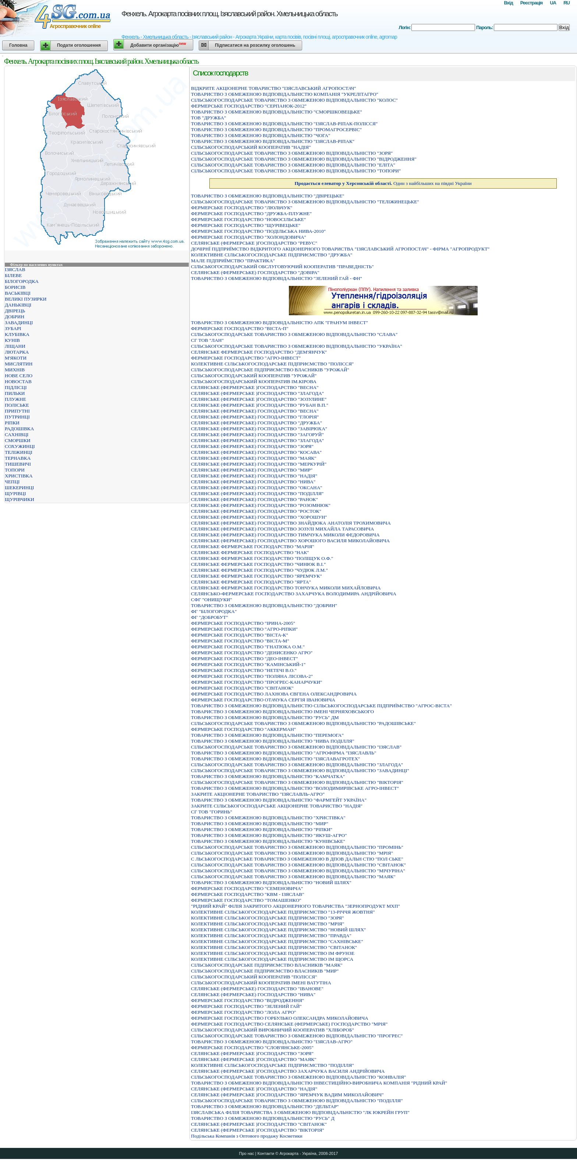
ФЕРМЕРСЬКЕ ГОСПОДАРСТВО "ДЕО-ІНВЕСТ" (244, 658)
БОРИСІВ (15, 287)
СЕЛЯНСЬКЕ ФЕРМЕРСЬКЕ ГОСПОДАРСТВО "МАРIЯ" (252, 546)
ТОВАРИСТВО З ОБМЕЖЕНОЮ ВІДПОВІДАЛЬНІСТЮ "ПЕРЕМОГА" (267, 735)
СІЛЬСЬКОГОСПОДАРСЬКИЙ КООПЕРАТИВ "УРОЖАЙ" (253, 375)
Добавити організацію (158, 45)
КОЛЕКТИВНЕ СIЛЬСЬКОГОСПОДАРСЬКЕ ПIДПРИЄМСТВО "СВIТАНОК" (274, 947)
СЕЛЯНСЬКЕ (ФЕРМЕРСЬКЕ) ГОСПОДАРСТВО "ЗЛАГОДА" (257, 440)
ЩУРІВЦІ (15, 493)
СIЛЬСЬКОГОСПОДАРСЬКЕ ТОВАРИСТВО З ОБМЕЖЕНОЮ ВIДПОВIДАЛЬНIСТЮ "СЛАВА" (294, 334)
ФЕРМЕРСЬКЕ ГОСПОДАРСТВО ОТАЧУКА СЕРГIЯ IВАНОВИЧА (263, 700)
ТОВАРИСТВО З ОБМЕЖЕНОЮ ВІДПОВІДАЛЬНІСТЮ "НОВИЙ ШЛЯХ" (271, 882)
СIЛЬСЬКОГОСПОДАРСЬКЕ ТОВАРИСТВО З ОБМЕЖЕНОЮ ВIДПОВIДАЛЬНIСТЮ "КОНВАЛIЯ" (298, 1077)
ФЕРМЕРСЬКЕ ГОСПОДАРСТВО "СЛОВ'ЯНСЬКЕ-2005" (252, 1047)
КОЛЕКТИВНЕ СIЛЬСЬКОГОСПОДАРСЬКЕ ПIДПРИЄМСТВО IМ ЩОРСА (272, 959)
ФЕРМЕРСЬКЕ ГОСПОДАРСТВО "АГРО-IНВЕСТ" (246, 358)
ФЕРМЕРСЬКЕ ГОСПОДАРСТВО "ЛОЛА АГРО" (243, 1012)
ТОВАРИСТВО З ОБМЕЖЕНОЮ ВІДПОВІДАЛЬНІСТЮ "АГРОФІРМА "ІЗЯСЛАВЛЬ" (283, 753)
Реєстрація (531, 3)
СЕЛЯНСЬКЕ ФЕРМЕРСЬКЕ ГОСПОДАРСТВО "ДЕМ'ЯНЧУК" (259, 352)
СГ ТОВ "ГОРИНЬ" (211, 812)
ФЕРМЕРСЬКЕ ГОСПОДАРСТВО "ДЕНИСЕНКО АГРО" (251, 652)
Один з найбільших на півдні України (382, 183)
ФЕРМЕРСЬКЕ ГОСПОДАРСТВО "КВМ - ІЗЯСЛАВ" (247, 894)
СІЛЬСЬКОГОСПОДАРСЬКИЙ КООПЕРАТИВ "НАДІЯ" (251, 147)
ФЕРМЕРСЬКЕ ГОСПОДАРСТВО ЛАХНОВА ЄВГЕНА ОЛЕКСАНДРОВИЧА (274, 694)
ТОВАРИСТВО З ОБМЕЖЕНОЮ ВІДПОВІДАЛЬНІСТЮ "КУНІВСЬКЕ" (268, 841)
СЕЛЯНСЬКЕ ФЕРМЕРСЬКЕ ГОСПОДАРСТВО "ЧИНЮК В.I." (258, 564)
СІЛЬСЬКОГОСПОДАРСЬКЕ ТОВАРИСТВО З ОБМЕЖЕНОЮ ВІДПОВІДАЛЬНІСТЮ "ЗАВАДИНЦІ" (300, 770)
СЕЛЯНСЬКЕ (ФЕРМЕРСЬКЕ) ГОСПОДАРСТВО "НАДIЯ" (254, 476)
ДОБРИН (14, 316)
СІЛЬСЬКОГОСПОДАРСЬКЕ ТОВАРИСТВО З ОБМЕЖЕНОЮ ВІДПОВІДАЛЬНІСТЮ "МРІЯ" (292, 853)
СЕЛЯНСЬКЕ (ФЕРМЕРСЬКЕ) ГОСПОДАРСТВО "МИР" (251, 470)
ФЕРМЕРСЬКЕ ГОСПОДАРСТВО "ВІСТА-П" (239, 328)
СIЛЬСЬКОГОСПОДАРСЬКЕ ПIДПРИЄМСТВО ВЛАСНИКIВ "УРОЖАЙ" (270, 369)
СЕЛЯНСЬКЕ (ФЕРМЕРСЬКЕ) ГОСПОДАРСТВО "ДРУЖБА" (256, 422)
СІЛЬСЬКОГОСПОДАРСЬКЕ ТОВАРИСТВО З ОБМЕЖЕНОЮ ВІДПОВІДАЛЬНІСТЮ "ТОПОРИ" (296, 171)
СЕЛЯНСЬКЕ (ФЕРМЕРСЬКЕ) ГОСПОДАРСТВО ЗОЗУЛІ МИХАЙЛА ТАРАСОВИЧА (282, 529)
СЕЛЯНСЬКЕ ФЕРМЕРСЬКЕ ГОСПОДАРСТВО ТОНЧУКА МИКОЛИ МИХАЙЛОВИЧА (286, 588)
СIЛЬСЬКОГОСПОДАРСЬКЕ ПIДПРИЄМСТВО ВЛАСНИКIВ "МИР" (265, 971)
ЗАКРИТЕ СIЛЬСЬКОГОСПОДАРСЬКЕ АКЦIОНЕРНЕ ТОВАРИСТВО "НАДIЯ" (276, 806)
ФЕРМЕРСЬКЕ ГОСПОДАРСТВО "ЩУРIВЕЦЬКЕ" (245, 225)
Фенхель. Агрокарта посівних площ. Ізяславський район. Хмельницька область (229, 14)
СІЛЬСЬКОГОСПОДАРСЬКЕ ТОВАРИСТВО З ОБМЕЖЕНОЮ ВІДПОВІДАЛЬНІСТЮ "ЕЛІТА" (293, 165)
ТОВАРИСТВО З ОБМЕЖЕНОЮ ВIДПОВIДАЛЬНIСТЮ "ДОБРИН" (264, 605)
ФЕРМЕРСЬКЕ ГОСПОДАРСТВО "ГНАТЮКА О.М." (248, 646)
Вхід (508, 3)
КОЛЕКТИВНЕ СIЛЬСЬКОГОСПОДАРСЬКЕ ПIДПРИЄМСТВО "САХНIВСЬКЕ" (277, 941)
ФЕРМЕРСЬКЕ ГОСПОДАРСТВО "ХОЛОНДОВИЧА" (248, 237)
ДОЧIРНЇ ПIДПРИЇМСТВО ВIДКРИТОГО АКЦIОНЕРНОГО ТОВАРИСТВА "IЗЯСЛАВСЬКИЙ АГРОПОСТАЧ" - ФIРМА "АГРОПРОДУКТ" (340, 249)
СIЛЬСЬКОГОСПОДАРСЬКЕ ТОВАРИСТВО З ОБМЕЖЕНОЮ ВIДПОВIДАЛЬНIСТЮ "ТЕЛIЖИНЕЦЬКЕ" (305, 201)
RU (566, 3)
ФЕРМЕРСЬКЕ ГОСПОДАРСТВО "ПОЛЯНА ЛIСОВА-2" (252, 676)
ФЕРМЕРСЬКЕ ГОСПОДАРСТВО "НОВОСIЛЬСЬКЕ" (248, 219)
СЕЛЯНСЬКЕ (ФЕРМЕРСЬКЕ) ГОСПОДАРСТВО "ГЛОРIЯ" (255, 417)
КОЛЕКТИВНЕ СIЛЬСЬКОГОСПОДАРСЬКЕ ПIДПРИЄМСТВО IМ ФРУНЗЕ (272, 953)
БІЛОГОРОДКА (22, 281)
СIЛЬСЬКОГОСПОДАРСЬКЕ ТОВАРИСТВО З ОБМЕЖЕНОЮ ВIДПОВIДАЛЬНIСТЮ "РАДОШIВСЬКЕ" (303, 723)
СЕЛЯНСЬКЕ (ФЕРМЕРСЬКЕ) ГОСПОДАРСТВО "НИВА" (253, 481)
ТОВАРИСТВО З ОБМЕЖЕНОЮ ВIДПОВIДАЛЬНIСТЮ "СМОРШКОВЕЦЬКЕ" (276, 112)
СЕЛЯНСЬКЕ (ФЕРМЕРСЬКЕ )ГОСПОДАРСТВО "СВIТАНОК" (259, 1124)
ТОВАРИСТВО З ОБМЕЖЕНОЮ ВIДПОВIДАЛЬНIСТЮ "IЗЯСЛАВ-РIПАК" (272, 141)
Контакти (265, 1153)
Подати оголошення (79, 45)
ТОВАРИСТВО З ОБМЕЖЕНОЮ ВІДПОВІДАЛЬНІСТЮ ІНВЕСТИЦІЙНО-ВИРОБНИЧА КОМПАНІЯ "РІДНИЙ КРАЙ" (319, 1083)
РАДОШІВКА (19, 428)
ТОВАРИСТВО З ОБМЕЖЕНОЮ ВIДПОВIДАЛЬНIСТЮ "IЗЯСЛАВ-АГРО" (272, 1041)
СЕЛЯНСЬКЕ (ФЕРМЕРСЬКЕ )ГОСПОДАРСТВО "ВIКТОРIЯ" (257, 1130)
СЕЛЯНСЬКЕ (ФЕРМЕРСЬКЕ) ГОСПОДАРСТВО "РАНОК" (254, 499)
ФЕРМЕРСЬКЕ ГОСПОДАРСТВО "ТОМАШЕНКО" (246, 900)
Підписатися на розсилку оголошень (255, 45)
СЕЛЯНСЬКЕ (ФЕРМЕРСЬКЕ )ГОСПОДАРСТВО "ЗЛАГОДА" (257, 393)
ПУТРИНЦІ (17, 417)
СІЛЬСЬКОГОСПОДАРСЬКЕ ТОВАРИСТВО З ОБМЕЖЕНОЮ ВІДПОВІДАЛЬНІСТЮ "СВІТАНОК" (298, 865)
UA (553, 3)
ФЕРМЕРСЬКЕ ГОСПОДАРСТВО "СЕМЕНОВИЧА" (247, 888)
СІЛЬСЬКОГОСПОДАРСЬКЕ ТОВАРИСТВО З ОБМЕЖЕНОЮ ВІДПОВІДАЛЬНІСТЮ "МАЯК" (293, 876)
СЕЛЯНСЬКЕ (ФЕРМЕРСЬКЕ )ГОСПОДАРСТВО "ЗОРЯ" (252, 1053)
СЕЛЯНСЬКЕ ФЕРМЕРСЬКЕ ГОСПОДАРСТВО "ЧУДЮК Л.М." (259, 570)
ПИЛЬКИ (15, 393)
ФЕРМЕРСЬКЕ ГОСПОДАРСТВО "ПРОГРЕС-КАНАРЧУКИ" (256, 682)
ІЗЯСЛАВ (15, 269)
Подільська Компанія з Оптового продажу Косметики (246, 1136)
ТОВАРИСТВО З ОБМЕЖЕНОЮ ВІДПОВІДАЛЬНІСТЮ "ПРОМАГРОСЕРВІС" (276, 129)
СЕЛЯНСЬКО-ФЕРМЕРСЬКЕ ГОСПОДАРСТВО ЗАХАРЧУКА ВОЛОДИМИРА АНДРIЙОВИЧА (293, 593)
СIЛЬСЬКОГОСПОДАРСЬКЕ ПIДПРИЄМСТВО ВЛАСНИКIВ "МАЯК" (267, 965)
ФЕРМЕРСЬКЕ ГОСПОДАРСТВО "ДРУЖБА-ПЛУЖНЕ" (251, 213)
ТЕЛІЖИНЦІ (18, 452)
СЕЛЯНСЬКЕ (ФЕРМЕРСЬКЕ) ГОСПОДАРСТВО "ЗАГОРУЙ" (257, 434)
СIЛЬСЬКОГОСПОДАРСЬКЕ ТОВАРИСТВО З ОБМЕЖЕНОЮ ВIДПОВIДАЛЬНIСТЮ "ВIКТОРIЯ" (297, 782)
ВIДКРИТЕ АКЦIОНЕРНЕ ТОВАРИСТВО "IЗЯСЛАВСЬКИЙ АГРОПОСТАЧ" (273, 88)
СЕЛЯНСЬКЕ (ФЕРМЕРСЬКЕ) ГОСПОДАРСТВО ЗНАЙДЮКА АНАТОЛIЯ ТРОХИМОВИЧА (291, 523)
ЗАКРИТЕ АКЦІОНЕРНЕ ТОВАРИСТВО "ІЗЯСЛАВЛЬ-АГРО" (258, 794)
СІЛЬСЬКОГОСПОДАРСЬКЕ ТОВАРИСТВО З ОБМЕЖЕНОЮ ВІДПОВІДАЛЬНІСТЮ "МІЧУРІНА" (298, 870)
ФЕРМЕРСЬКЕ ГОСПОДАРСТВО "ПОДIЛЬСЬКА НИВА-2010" (258, 231)
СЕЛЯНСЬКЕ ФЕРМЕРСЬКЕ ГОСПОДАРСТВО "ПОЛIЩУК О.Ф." (262, 558)
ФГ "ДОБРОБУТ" (209, 617)
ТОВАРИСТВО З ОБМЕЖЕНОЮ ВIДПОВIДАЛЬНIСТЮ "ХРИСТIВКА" (268, 817)
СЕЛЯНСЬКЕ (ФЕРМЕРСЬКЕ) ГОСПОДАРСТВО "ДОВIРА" (255, 272)
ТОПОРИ (15, 470)
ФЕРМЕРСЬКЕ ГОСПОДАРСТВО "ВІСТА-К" (239, 635)
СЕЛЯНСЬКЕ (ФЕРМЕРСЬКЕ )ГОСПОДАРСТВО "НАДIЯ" (254, 1089)
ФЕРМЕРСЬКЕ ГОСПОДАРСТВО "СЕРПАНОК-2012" (249, 106)
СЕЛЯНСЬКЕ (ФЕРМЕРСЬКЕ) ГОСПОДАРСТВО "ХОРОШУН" (259, 517)
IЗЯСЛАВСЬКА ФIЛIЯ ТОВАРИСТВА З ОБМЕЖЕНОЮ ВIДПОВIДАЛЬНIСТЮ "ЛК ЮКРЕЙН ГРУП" (300, 1112)
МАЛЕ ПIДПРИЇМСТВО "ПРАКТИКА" (233, 260)
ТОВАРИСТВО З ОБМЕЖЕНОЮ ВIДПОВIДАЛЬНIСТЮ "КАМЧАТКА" (268, 776)
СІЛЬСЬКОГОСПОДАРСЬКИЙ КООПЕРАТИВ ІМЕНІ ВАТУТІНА (261, 982)
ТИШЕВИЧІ (18, 464)
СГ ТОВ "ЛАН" (207, 340)
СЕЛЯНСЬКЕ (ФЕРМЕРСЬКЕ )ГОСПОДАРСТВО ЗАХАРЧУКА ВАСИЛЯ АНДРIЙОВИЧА (288, 1071)
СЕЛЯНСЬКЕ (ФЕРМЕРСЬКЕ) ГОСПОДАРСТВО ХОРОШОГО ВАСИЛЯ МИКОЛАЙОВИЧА (290, 540)
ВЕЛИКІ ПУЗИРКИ (25, 299)
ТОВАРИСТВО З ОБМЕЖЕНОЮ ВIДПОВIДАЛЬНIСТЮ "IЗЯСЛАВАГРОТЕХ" (275, 758)
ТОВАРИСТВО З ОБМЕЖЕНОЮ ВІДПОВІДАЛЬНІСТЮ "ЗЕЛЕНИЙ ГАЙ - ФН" (276, 278)
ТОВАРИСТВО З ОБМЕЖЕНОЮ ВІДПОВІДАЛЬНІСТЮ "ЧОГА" (260, 135)
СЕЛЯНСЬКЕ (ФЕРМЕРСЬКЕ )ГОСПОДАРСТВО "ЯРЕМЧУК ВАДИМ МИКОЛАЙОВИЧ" (287, 1094)
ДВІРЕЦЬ (15, 310)
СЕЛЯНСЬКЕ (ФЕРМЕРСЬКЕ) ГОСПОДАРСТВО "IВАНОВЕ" (257, 988)
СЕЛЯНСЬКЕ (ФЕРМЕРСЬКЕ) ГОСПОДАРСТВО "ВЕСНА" (255, 411)
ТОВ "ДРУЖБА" (208, 117)
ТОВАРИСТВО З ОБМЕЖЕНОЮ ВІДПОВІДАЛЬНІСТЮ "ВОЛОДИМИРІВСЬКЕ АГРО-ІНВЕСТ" (295, 788)
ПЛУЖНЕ (15, 399)
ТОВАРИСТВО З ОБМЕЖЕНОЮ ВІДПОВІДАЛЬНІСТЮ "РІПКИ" (261, 829)
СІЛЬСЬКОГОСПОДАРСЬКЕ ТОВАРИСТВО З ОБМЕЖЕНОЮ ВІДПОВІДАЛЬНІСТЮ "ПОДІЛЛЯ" (297, 1100)
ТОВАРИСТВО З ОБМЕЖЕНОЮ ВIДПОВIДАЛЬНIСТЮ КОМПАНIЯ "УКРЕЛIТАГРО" (284, 94)
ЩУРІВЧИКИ (19, 499)
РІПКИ (12, 422)
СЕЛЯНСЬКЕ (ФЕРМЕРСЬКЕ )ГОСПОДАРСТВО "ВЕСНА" (255, 387)
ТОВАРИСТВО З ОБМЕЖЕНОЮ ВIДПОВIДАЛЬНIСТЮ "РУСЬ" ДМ (265, 717)
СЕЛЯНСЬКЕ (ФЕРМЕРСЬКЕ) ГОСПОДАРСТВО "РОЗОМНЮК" (260, 505)
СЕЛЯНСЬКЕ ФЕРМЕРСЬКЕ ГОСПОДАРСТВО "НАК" (250, 552)
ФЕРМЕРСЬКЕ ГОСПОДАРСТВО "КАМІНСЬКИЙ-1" (248, 664)
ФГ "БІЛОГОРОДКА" (214, 611)
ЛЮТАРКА (17, 352)
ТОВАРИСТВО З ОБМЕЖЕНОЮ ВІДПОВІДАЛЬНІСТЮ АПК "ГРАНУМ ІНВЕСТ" (279, 322)
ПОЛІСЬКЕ (17, 405)
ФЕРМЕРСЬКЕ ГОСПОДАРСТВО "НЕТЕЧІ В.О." (244, 670)
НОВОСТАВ (18, 381)
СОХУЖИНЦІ (20, 446)
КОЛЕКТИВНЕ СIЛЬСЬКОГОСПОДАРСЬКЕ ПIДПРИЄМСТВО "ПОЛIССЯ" (272, 364)
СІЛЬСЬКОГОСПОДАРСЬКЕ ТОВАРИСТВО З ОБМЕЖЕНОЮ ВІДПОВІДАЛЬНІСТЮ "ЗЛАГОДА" (297, 764)
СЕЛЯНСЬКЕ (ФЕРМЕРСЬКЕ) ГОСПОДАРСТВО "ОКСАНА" (256, 487)
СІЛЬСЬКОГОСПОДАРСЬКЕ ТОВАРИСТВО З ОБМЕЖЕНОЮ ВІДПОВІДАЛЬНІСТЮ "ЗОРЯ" (292, 153)
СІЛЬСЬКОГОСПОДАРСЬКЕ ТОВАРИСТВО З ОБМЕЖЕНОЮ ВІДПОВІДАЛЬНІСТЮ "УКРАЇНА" (296, 346)
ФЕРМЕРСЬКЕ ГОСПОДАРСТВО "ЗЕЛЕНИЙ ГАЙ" (246, 1006)
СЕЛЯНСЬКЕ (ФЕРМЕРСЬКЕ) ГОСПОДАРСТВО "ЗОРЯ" (252, 446)
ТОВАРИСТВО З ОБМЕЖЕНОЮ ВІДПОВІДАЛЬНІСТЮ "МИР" (259, 823)
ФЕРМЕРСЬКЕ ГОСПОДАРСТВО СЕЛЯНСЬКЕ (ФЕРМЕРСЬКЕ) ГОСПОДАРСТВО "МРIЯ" (289, 1024)
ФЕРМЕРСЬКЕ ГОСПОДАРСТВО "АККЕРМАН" (243, 729)
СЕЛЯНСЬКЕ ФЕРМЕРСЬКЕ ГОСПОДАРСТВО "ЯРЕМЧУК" (256, 576)
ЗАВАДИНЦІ (19, 322)
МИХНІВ (15, 369)
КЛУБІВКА (17, 334)
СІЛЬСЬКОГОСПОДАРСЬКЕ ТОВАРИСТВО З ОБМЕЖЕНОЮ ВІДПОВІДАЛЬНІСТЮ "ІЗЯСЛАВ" (296, 747)
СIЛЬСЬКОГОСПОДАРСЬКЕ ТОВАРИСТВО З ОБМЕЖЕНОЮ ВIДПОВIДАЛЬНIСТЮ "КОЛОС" (294, 100)
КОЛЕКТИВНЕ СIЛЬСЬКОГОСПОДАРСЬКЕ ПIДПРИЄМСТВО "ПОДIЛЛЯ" (272, 1065)
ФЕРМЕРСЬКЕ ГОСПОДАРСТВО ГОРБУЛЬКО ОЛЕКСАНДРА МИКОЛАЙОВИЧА (279, 1018)
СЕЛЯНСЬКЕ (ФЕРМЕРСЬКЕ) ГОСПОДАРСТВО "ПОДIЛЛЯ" (257, 493)
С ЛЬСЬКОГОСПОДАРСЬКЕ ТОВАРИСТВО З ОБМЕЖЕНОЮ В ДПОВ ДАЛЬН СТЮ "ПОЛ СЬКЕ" (297, 859)
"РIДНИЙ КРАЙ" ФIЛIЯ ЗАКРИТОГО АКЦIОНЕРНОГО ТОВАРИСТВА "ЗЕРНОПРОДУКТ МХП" (295, 906)
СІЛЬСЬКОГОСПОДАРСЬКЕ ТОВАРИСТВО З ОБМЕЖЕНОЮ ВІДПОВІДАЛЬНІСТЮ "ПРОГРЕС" (297, 1035)
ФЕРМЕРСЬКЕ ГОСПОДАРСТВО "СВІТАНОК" (242, 688)
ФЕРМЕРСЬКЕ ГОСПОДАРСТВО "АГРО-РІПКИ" (244, 629)
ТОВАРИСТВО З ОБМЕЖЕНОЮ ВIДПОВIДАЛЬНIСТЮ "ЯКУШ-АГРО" (269, 835)
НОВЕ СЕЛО (18, 375)
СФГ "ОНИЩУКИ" (211, 599)
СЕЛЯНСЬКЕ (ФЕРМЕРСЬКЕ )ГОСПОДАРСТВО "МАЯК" (253, 1059)
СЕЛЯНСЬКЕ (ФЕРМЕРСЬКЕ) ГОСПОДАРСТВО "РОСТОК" (256, 511)
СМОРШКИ (18, 440)
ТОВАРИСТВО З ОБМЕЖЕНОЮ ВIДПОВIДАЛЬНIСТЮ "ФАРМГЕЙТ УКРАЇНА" (279, 800)
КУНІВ (12, 340)
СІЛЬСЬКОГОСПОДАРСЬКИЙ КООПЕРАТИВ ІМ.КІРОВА (253, 381)
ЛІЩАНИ (15, 346)
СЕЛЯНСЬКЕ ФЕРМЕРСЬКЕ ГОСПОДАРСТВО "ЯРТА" (251, 582)
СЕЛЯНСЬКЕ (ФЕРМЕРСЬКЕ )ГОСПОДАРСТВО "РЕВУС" (254, 243)
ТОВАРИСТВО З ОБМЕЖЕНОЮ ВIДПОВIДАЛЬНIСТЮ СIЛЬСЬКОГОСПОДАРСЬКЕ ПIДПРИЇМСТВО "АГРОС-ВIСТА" (321, 705)
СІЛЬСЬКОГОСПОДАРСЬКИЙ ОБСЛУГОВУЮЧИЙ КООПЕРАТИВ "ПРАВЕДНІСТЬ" (282, 266)
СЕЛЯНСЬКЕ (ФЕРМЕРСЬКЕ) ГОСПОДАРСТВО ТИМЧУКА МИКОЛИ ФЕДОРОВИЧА (285, 534)
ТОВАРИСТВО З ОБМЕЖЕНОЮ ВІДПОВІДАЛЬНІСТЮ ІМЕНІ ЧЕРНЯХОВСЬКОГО (282, 711)
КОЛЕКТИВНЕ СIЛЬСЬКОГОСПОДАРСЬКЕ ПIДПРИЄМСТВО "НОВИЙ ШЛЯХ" (278, 929)
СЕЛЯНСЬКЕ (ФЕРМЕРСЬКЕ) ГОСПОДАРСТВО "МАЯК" (253, 458)
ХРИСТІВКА (19, 476)
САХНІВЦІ (17, 434)
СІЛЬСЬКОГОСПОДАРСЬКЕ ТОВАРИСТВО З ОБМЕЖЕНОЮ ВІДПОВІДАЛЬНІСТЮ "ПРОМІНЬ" (297, 847)
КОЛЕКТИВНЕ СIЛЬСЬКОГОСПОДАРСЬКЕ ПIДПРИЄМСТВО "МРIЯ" (267, 923)
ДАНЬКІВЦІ (18, 305)
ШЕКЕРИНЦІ (19, 487)
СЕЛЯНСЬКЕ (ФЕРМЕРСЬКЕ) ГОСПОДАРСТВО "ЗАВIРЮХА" (259, 428)
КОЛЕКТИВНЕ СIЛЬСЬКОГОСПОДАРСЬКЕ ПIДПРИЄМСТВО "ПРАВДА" (271, 935)
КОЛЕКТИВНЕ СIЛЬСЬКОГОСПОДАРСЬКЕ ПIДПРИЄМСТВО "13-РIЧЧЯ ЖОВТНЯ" (283, 912)
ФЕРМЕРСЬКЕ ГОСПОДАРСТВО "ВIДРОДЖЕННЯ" (247, 1000)
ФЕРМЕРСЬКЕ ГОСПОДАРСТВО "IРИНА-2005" (243, 623)
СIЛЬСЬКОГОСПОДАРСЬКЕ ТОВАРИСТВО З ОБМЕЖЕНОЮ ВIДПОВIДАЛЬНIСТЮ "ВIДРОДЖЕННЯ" (304, 159)
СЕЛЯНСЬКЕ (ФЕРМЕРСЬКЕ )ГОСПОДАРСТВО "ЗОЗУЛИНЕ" (258, 399)
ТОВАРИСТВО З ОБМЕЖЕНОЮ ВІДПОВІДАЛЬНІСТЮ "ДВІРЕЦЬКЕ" (267, 196)
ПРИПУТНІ (17, 411)
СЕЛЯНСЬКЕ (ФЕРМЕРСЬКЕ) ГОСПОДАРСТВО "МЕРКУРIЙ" (258, 464)
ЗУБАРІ (13, 328)
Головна (18, 45)
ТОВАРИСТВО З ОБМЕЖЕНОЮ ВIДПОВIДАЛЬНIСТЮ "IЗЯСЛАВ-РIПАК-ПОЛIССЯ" (284, 123)
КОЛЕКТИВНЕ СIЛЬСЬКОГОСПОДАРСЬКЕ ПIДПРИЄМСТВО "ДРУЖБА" (271, 255)
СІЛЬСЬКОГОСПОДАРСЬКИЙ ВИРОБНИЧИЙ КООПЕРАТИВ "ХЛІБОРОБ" (272, 1030)
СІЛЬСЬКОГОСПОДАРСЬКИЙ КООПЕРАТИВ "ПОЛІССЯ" (254, 977)
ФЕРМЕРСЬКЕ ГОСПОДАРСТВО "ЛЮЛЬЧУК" (242, 207)
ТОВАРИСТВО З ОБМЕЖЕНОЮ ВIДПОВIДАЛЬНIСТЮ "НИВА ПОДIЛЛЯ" (272, 741)
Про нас (246, 1153)
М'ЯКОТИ (15, 358)
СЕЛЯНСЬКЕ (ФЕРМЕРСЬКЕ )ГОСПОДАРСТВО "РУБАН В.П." (259, 405)
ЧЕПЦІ (12, 481)
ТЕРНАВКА (18, 458)
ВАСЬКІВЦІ (18, 293)
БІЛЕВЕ (13, 275)
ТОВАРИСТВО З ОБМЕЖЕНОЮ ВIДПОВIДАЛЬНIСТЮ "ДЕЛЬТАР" (265, 1106)
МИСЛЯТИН (18, 364)
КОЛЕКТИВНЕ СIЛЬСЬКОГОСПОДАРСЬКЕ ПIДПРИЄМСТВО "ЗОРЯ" (267, 918)
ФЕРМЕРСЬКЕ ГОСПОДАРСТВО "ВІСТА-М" (240, 641)
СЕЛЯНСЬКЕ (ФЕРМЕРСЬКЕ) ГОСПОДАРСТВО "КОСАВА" (256, 452)
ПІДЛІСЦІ (16, 387)
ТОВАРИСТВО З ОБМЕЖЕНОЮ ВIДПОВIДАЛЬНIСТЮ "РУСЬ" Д (262, 1118)
